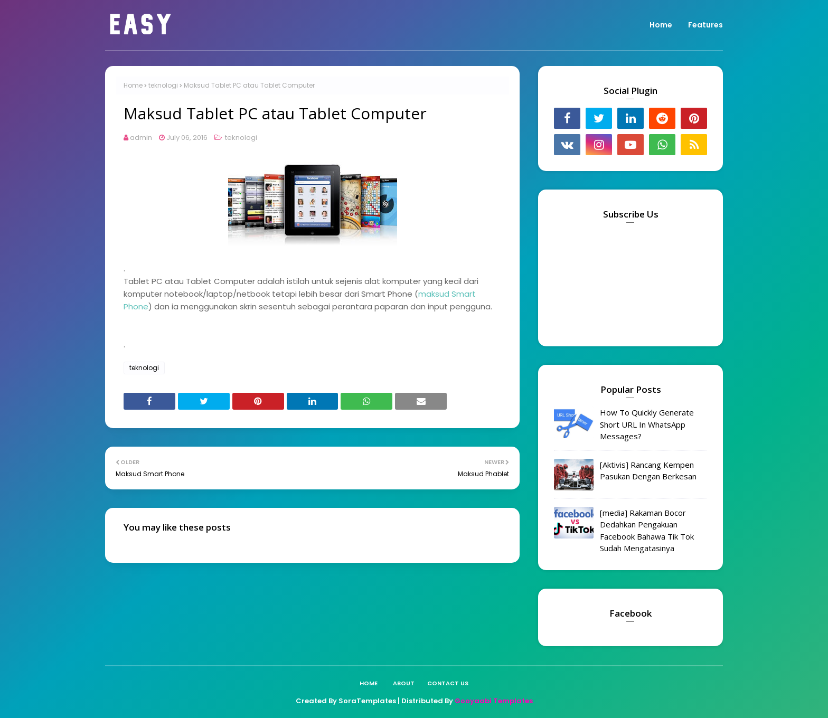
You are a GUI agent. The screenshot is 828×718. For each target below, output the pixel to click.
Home (133, 85)
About (404, 683)
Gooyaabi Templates (494, 701)
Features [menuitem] (705, 25)
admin (141, 138)
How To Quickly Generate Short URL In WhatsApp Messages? (647, 424)
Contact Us (447, 683)
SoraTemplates (367, 701)
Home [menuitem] (661, 25)
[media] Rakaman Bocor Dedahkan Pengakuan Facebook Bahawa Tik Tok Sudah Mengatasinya (647, 530)
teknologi (163, 85)
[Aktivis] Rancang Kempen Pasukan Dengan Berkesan (648, 470)
